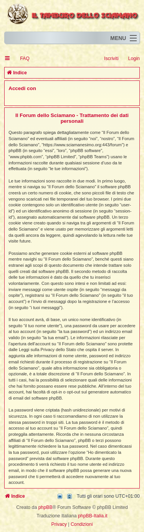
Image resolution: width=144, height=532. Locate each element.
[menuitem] (21, 59)
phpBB (45, 507)
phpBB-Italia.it (93, 516)
